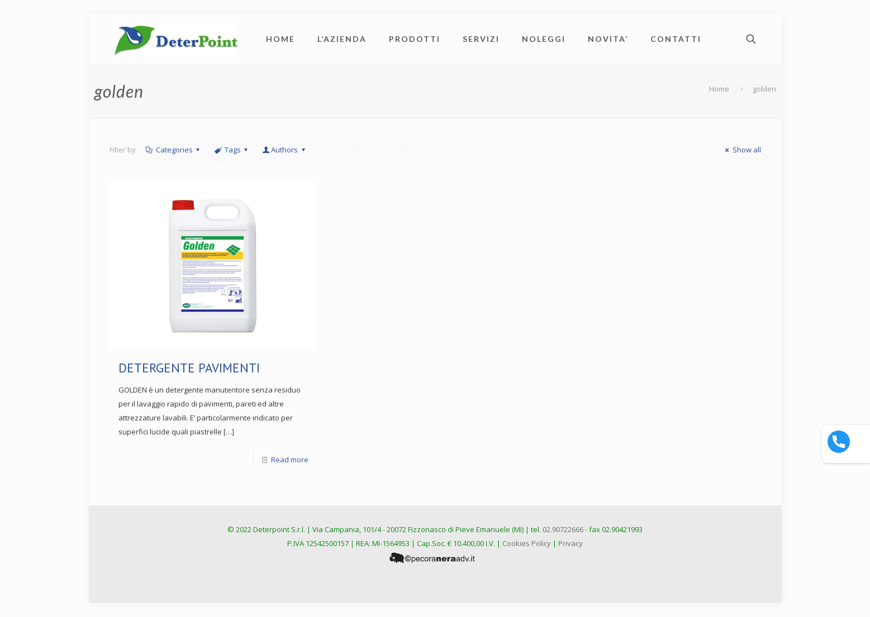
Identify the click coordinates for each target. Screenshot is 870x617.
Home (719, 89)
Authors (284, 150)
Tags (232, 150)
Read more (289, 460)
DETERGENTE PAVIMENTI (189, 368)
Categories (173, 150)
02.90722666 (563, 529)
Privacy (570, 543)
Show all (741, 150)
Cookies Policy (526, 543)
